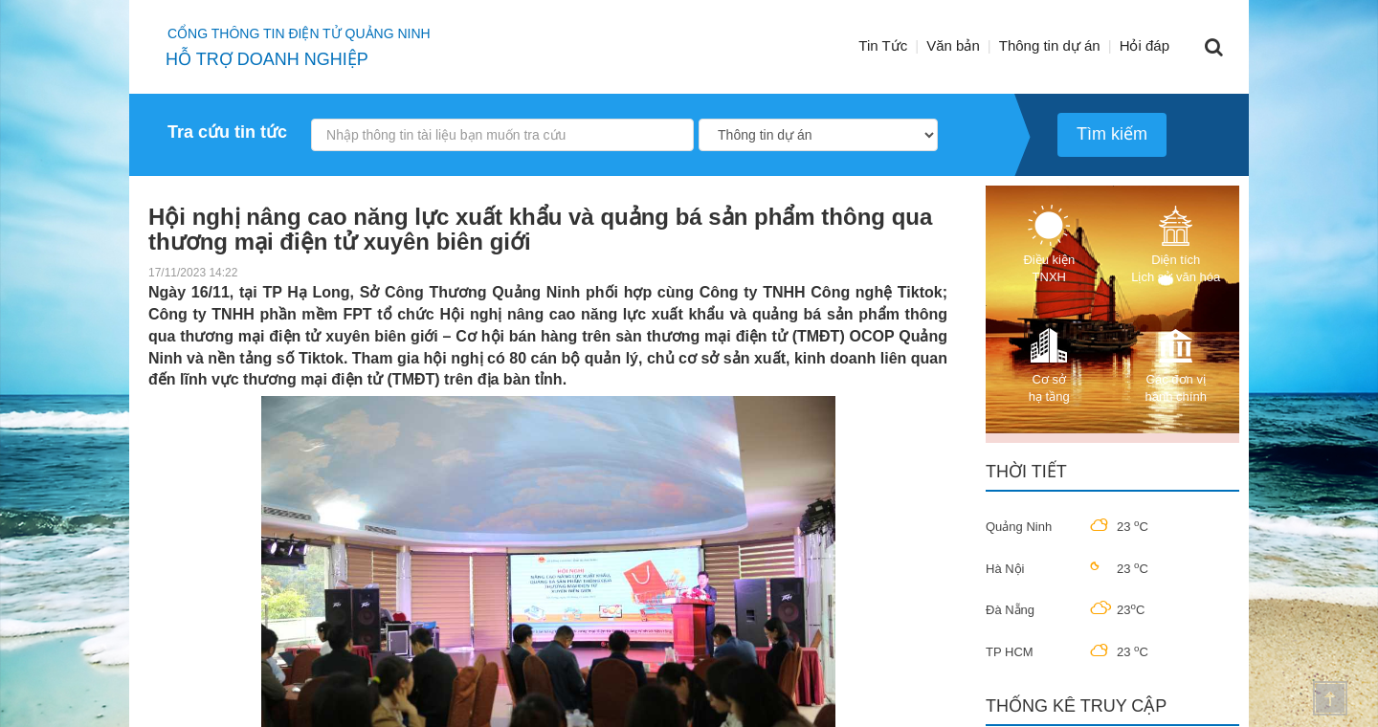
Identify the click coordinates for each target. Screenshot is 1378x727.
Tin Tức (882, 45)
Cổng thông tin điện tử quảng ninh (299, 33)
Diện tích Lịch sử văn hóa (1175, 244)
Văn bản (953, 45)
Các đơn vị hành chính (1176, 364)
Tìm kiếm (1112, 133)
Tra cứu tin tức (227, 132)
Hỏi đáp (1144, 45)
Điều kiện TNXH (1049, 244)
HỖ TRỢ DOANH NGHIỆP (267, 59)
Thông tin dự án (1049, 45)
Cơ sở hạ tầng (1049, 364)
